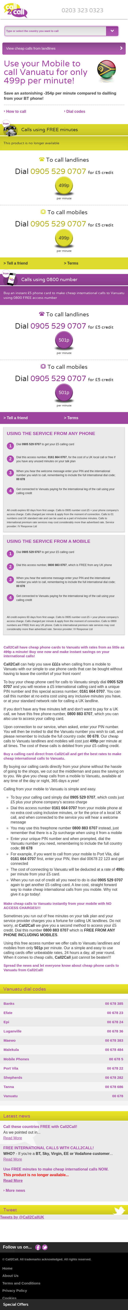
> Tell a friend (16, 263)
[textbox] (55, 31)
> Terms (71, 263)
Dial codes (75, 111)
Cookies (9, 1298)
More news (15, 1190)
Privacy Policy (14, 1290)
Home (7, 1268)
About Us (10, 1276)
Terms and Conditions (21, 1283)
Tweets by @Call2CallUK (22, 1217)
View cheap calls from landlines (64, 48)
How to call (16, 111)
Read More (12, 1138)
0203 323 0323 (82, 10)
